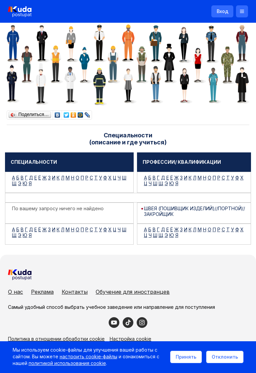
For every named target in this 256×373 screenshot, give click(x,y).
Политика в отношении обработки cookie (56, 339)
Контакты (75, 291)
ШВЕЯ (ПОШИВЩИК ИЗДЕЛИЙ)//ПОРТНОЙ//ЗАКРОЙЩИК (194, 211)
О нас (15, 291)
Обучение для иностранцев (133, 291)
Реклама (42, 291)
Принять (185, 357)
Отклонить (224, 357)
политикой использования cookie (68, 364)
